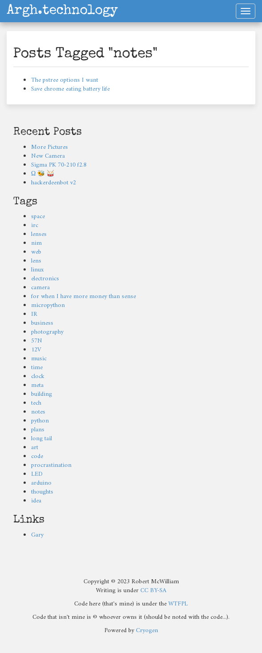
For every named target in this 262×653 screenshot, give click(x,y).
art (34, 447)
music (39, 358)
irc (34, 225)
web (36, 252)
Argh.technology (62, 11)
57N (36, 340)
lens (36, 261)
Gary (37, 535)
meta (37, 385)
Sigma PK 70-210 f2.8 (59, 165)
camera (40, 287)
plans (37, 429)
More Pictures (49, 147)
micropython (48, 305)
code (37, 456)
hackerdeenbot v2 (53, 182)
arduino (41, 483)
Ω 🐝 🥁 (42, 173)
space (38, 216)
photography (47, 332)
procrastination (51, 465)
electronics (45, 278)
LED (37, 474)
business (42, 323)
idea (36, 500)
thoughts (42, 492)
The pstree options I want (64, 80)
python (40, 420)
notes (38, 412)
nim (36, 243)
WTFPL (178, 603)
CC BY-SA (153, 590)
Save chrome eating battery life (70, 89)
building (41, 394)
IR (34, 314)
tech (36, 403)
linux (37, 269)
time (37, 367)
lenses (39, 234)
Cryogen (147, 630)
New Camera (48, 156)
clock (37, 376)
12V (36, 349)
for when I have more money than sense (83, 296)
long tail (41, 438)
